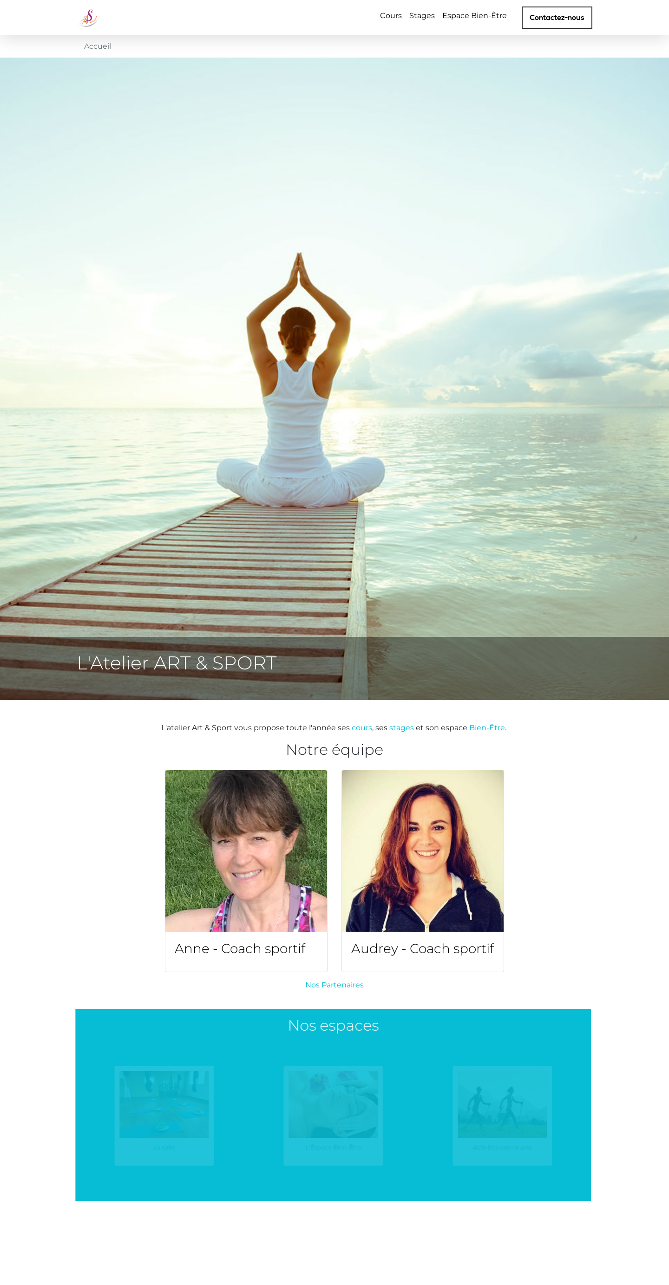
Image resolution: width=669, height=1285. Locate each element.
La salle (154, 1146)
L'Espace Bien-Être (323, 1146)
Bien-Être (487, 727)
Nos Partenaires (334, 984)
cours (362, 727)
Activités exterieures (492, 1146)
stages (402, 727)
